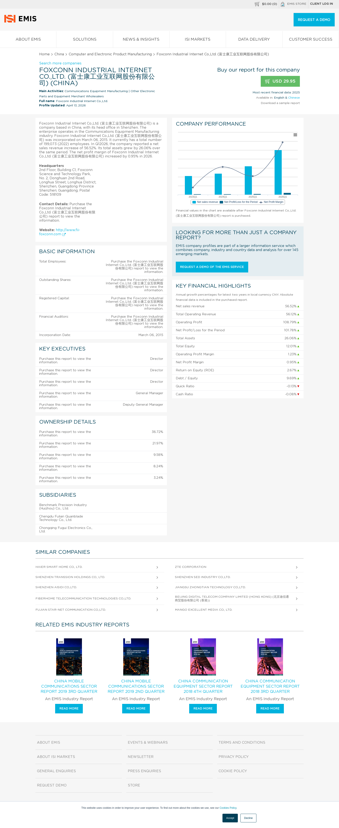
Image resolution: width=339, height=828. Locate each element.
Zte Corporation (190, 567)
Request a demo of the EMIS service (212, 267)
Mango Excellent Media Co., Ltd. (203, 609)
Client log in (321, 3)
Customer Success (310, 40)
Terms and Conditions (242, 742)
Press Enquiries (144, 771)
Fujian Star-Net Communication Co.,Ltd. (70, 609)
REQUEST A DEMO (314, 20)
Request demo (52, 785)
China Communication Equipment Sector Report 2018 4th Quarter (203, 686)
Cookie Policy (233, 771)
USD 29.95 (280, 81)
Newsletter (141, 757)
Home (44, 54)
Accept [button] (230, 818)
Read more (68, 708)
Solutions (84, 40)
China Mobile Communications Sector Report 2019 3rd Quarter (69, 686)
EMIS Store (293, 4)
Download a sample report (280, 103)
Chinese (294, 97)
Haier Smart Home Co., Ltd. (58, 567)
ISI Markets (197, 40)
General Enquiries (56, 771)
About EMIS (28, 40)
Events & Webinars (148, 742)
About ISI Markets (56, 757)
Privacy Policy (234, 757)
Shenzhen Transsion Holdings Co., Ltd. (70, 577)
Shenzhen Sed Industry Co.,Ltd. (202, 577)
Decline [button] (248, 818)
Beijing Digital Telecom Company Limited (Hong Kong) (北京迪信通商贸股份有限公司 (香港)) (232, 598)
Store (134, 785)
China (59, 54)
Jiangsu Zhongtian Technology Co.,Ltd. (210, 587)
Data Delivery (254, 40)
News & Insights (141, 40)
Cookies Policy (227, 807)
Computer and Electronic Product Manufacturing (110, 54)
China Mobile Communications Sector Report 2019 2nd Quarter (136, 686)
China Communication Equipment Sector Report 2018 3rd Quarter (270, 686)
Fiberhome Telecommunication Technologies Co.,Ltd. (83, 598)
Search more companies (60, 63)
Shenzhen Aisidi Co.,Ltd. (56, 587)
